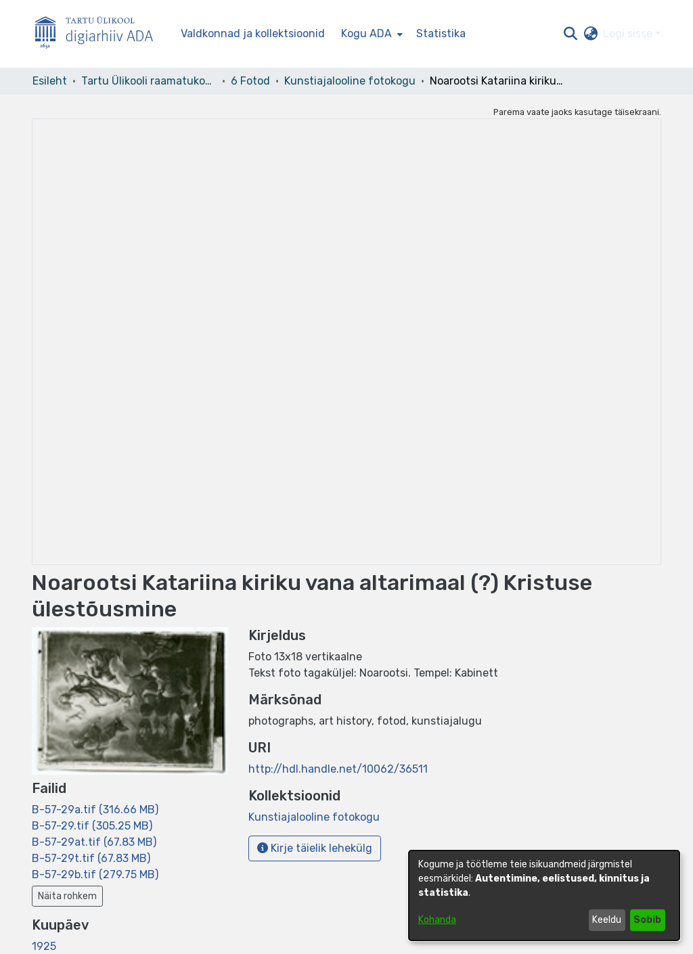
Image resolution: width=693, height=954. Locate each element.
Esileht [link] (49, 80)
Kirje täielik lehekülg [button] (314, 848)
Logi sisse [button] (629, 33)
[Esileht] (99, 34)
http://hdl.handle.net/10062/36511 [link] (338, 769)
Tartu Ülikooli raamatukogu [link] (149, 80)
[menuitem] (370, 34)
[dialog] (544, 895)
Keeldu (606, 920)
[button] (570, 34)
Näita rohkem (67, 896)
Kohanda (437, 920)
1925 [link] (44, 946)
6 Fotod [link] (250, 80)
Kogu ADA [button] (366, 33)
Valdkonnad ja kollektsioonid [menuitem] (253, 33)
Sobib (647, 920)
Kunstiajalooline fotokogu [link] (350, 80)
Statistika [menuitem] (441, 33)
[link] (95, 809)
